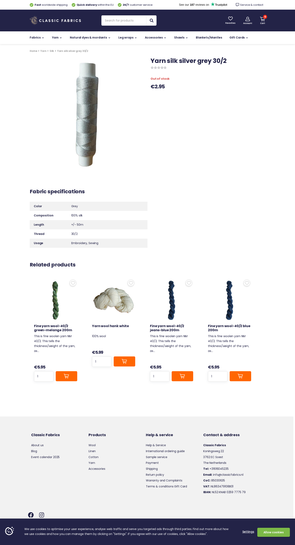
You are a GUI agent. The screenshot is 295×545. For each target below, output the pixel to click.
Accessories (154, 37)
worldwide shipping (49, 5)
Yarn (55, 37)
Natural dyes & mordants (88, 37)
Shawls (179, 37)
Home (33, 51)
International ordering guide (165, 451)
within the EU (93, 5)
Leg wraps (126, 37)
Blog (34, 451)
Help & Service (156, 445)
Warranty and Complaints (164, 480)
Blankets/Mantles (209, 37)
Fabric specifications (57, 192)
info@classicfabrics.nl (223, 475)
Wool (91, 445)
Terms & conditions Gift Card (166, 486)
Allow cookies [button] (273, 532)
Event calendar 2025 (45, 457)
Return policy (155, 475)
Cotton (93, 457)
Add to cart (66, 376)
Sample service (156, 457)
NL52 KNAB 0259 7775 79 (224, 492)
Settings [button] (248, 532)
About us (37, 445)
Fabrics (35, 37)
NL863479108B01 (218, 486)
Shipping (152, 469)
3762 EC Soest (213, 457)
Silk (52, 51)
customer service (135, 5)
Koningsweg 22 (213, 451)
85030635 (214, 480)
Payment (152, 463)
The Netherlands (214, 463)
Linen (92, 451)
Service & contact (249, 5)
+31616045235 (216, 469)
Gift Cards (237, 37)
